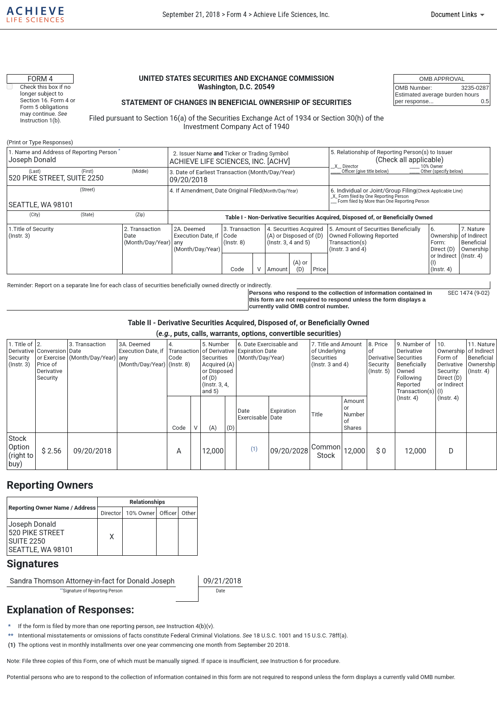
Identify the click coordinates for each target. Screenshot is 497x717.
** (61, 589)
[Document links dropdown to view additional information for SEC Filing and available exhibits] (459, 15)
